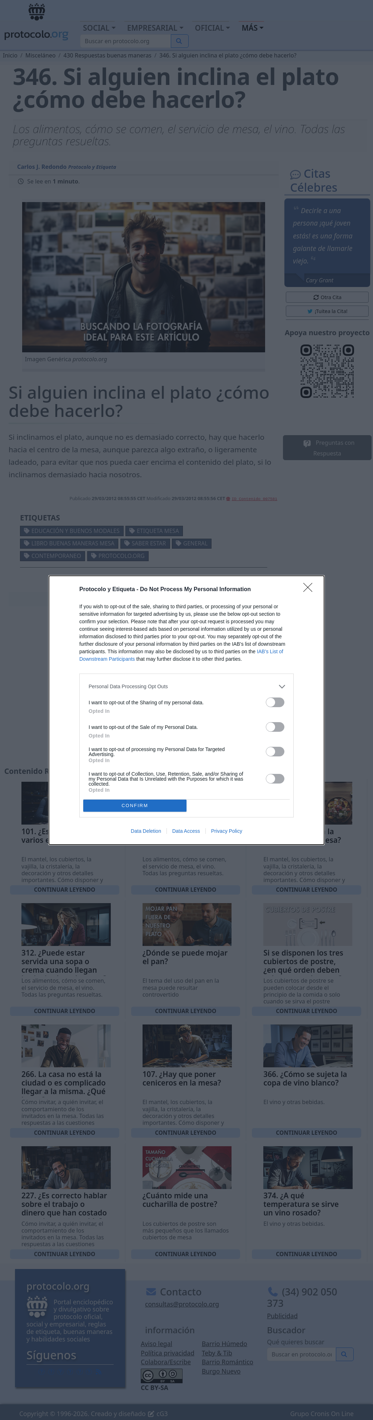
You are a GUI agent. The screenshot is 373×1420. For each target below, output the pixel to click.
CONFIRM (134, 805)
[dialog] (186, 710)
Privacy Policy (226, 831)
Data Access (186, 831)
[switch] (275, 702)
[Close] (310, 589)
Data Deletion (146, 831)
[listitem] (186, 686)
